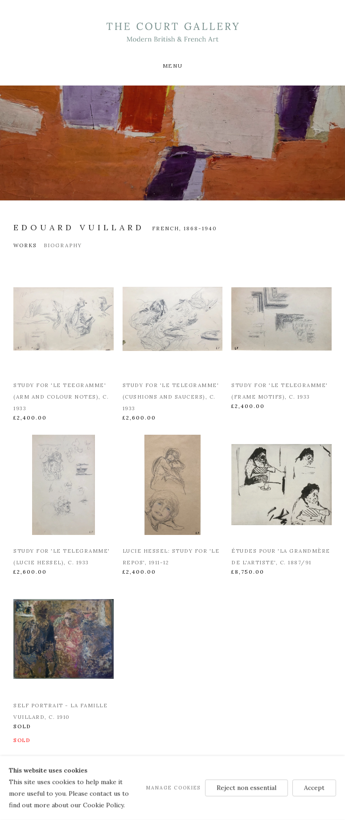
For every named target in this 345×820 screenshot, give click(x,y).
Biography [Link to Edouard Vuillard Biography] (63, 245)
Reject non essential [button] (246, 787)
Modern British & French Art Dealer (172, 32)
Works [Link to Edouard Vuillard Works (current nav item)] (25, 245)
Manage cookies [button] (173, 787)
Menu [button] (172, 65)
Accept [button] (314, 787)
